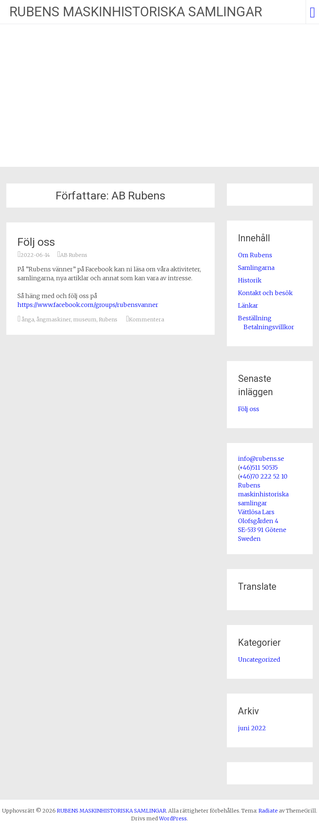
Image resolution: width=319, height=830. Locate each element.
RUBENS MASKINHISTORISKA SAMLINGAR (135, 12)
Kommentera (146, 319)
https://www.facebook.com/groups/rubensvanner (87, 304)
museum (85, 319)
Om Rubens (255, 255)
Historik (249, 280)
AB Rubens (73, 255)
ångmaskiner (53, 319)
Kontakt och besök (265, 293)
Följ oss (36, 241)
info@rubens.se (261, 458)
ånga (28, 319)
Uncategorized (259, 659)
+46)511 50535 (258, 467)
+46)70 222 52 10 (263, 476)
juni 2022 (252, 728)
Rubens (108, 319)
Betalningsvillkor (269, 327)
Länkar (248, 305)
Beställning (254, 318)
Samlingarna (256, 267)
